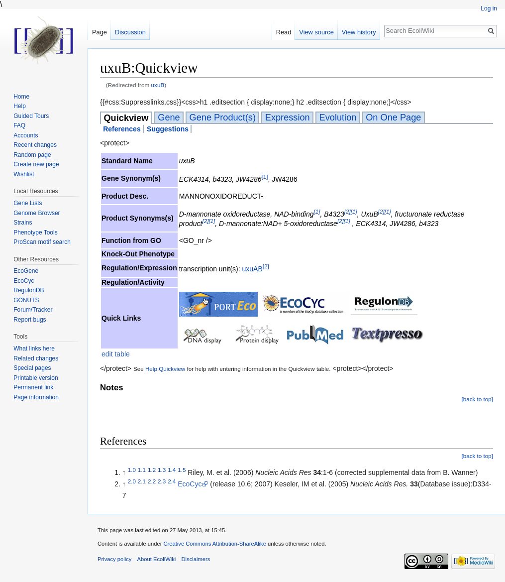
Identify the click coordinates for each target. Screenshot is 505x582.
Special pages (32, 367)
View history (359, 32)
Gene (169, 117)
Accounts (25, 135)
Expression (287, 117)
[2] (347, 212)
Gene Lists (27, 203)
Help (19, 106)
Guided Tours (31, 116)
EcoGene (25, 270)
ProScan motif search (42, 241)
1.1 (142, 469)
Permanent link (33, 387)
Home (21, 96)
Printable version (35, 377)
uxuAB (252, 269)
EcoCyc (190, 484)
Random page (32, 154)
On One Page (393, 117)
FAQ (19, 125)
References (122, 129)
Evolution (338, 117)
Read (284, 32)
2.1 (142, 481)
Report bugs (29, 319)
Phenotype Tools (35, 232)
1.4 (172, 469)
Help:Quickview (165, 368)
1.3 (162, 469)
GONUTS (26, 300)
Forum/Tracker (32, 309)
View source (316, 32)
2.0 (132, 481)
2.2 (152, 481)
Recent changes (35, 144)
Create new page (36, 164)
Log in (489, 8)
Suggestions (168, 129)
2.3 (162, 481)
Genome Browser (36, 213)
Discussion (130, 32)
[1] (264, 176)
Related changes (35, 358)
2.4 (172, 481)
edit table (115, 354)
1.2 (152, 469)
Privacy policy (114, 559)
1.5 (182, 469)
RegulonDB (28, 290)
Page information (36, 397)
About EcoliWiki (156, 559)
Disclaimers (195, 559)
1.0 (132, 469)
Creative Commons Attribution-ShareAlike (214, 544)
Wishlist (23, 174)
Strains (22, 222)
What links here (34, 348)
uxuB (158, 85)
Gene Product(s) (223, 117)
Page (99, 32)
